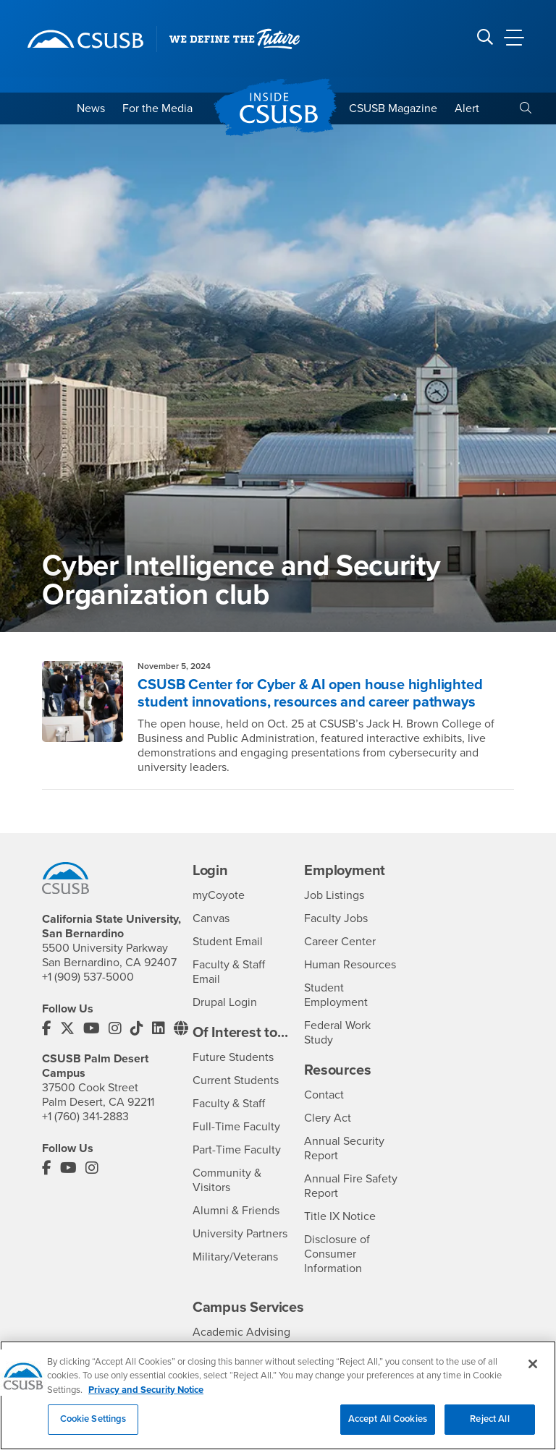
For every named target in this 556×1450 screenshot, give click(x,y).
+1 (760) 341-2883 (85, 1116)
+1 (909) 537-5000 (88, 977)
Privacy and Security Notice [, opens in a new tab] (145, 1397)
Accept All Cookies (387, 1427)
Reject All (489, 1427)
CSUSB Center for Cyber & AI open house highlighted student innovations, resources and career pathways (310, 693)
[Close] (533, 1371)
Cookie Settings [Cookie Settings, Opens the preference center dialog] (93, 1427)
